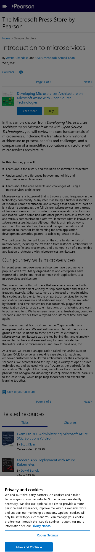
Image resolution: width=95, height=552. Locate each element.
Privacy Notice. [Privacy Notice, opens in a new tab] (41, 528)
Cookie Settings (47, 538)
